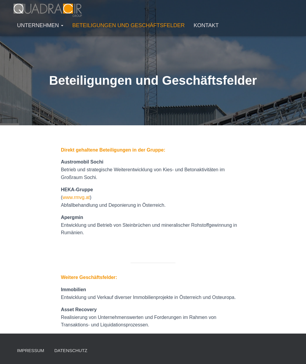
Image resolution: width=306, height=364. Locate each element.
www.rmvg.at (76, 197)
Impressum (30, 350)
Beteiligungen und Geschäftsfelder (128, 25)
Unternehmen (40, 25)
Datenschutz (71, 350)
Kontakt (206, 25)
